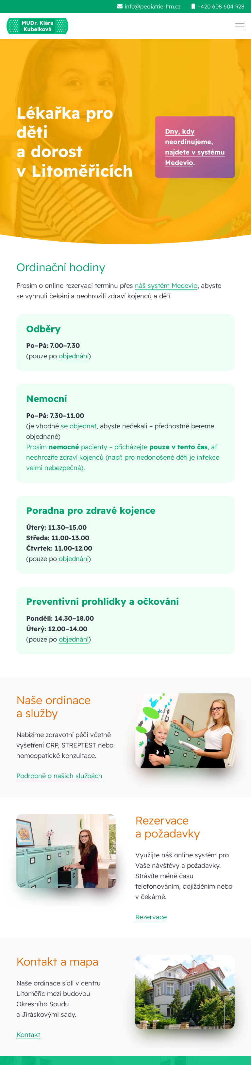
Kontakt (28, 1034)
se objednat (78, 426)
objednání (74, 356)
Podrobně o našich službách (59, 776)
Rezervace (151, 917)
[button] (240, 26)
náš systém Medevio (166, 285)
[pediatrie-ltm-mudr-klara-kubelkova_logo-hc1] (37, 26)
